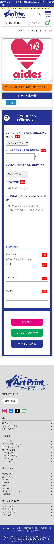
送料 (4, 486)
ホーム (21, 30)
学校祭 (11, 103)
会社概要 (16, 528)
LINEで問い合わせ (27, 332)
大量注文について (9, 483)
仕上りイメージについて (12, 491)
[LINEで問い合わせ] (47, 23)
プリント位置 (8, 509)
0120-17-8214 (15, 23)
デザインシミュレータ (11, 444)
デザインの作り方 (9, 453)
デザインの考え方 (9, 456)
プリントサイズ (8, 512)
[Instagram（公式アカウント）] (4, 411)
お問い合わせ (10, 401)
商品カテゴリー (8, 423)
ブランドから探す (9, 426)
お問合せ (33, 23)
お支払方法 (7, 488)
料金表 (5, 480)
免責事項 (6, 494)
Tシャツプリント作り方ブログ (27, 531)
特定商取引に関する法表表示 (36, 528)
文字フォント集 (8, 450)
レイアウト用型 (8, 462)
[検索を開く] (39, 14)
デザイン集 (36, 30)
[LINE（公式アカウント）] (23, 411)
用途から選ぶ (8, 429)
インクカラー (8, 515)
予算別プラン (8, 474)
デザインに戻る (27, 343)
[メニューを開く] (48, 14)
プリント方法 (8, 506)
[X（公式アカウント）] (17, 411)
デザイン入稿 (8, 459)
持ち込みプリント (9, 477)
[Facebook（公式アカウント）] (11, 411)
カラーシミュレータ (10, 447)
